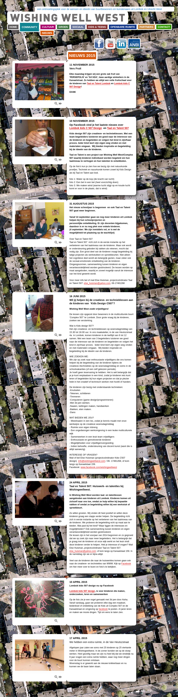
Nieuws (47, 33)
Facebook (99, 43)
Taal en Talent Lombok (98, 83)
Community (29, 27)
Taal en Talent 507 (118, 128)
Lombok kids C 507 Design (85, 128)
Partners (146, 27)
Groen (63, 27)
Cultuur (48, 27)
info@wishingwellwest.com (91, 461)
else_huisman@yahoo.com (97, 283)
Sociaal (78, 27)
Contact (164, 27)
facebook (103, 609)
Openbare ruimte (123, 27)
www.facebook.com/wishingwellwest (99, 467)
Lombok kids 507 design (82, 591)
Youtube (110, 43)
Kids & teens (97, 27)
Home (13, 27)
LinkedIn (121, 43)
